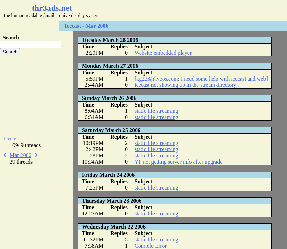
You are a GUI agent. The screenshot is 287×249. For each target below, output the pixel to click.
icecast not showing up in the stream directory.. (187, 85)
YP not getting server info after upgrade (178, 162)
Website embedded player (163, 53)
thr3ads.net (52, 7)
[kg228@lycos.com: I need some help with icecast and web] (201, 79)
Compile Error (151, 246)
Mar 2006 (96, 26)
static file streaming (156, 111)
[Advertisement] (36, 95)
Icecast (73, 26)
